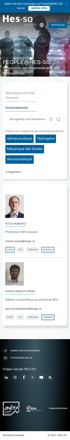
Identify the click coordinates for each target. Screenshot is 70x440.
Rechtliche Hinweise (13, 435)
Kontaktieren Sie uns (17, 358)
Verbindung (58, 25)
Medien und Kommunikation (21, 350)
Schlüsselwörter (16, 108)
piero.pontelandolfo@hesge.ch (23, 309)
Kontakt (10, 249)
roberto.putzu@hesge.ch (20, 241)
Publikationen (33, 249)
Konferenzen (48, 249)
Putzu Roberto (15, 224)
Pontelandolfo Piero (20, 291)
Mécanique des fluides (25, 149)
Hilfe (31, 25)
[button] (51, 119)
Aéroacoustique (19, 138)
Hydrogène (46, 138)
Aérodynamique (19, 159)
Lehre (20, 249)
